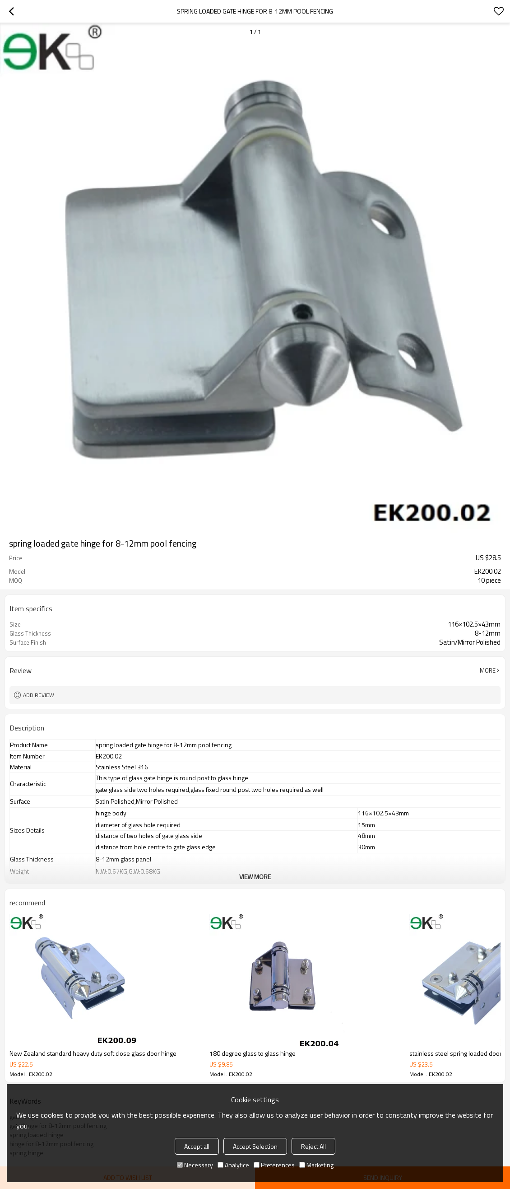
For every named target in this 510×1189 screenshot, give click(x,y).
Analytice (233, 1165)
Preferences (274, 1165)
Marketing (316, 1165)
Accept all (196, 1146)
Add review (38, 695)
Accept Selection (255, 1146)
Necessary (195, 1165)
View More (255, 876)
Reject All (313, 1146)
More (488, 670)
